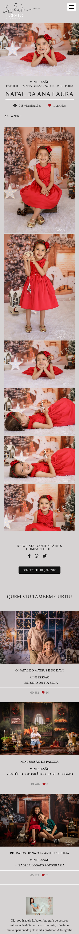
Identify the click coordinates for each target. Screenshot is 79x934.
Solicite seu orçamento (39, 570)
